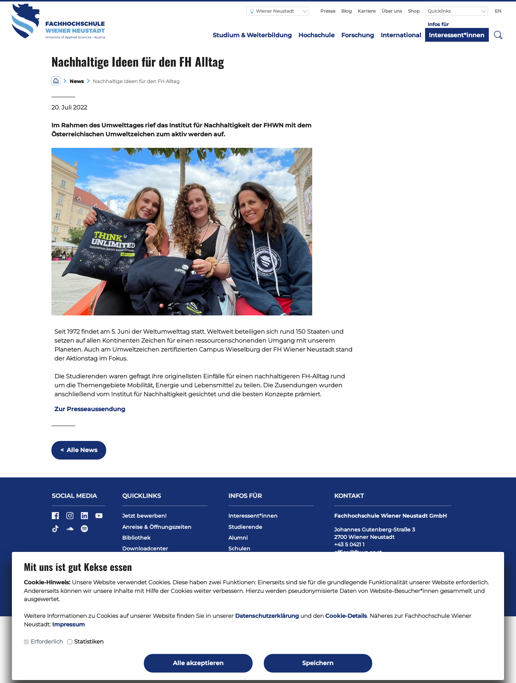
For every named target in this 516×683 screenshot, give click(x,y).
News (75, 81)
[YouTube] (98, 518)
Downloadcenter (145, 549)
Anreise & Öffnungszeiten (156, 527)
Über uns (392, 11)
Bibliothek (136, 538)
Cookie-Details (346, 615)
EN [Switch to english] (498, 11)
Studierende (245, 527)
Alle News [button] (78, 450)
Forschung (357, 35)
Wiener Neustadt (272, 11)
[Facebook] (56, 518)
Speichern (317, 663)
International (401, 35)
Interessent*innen (456, 35)
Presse (327, 11)
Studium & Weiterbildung (252, 35)
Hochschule (316, 35)
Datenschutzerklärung (267, 615)
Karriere (367, 11)
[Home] (55, 80)
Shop (414, 11)
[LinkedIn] (85, 518)
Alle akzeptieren (198, 663)
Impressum (68, 624)
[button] (498, 34)
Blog (346, 11)
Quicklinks (440, 11)
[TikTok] (56, 531)
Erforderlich (47, 641)
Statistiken (89, 641)
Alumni (238, 538)
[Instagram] (70, 518)
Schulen (239, 549)
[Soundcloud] (70, 531)
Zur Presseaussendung (89, 409)
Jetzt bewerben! (144, 516)
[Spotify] (84, 531)
